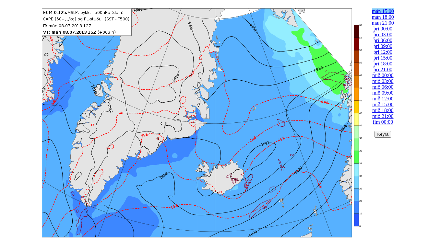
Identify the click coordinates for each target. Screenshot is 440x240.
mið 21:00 (382, 116)
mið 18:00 (382, 110)
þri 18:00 (383, 63)
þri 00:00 (383, 28)
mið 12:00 (382, 98)
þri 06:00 (383, 40)
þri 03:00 (383, 34)
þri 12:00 (383, 52)
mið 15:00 (382, 104)
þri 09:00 (383, 46)
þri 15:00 (383, 58)
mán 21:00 (383, 23)
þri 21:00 (383, 69)
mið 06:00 (382, 87)
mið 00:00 (382, 75)
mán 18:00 (383, 17)
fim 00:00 (383, 122)
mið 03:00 (382, 81)
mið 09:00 (382, 93)
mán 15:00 (383, 11)
